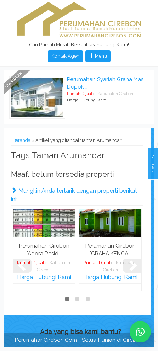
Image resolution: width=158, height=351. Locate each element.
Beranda (21, 140)
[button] (140, 331)
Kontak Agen (65, 56)
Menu (98, 56)
